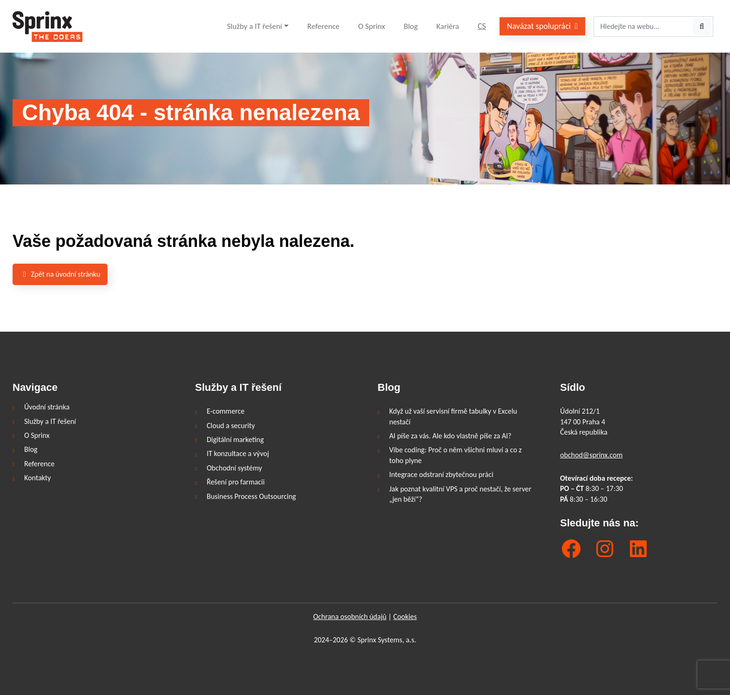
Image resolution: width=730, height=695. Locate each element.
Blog (411, 26)
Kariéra (447, 26)
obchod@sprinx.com (591, 454)
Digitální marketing (235, 439)
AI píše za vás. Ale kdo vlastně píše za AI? (450, 435)
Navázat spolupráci (542, 26)
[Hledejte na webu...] (643, 26)
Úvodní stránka (46, 406)
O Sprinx (371, 26)
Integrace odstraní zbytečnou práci (441, 474)
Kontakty (37, 477)
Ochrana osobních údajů (349, 616)
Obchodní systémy (234, 467)
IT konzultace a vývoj (238, 453)
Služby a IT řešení (254, 26)
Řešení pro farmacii (235, 481)
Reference (323, 26)
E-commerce (225, 411)
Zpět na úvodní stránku (60, 274)
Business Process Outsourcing (251, 496)
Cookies (405, 616)
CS (482, 26)
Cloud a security (231, 425)
